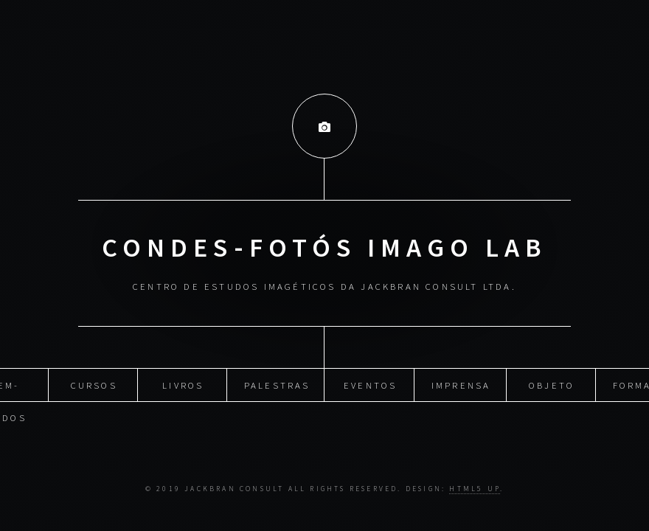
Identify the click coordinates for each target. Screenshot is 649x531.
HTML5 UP (474, 489)
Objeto (552, 383)
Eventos (370, 383)
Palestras (277, 383)
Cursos (94, 383)
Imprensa (461, 383)
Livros (183, 383)
